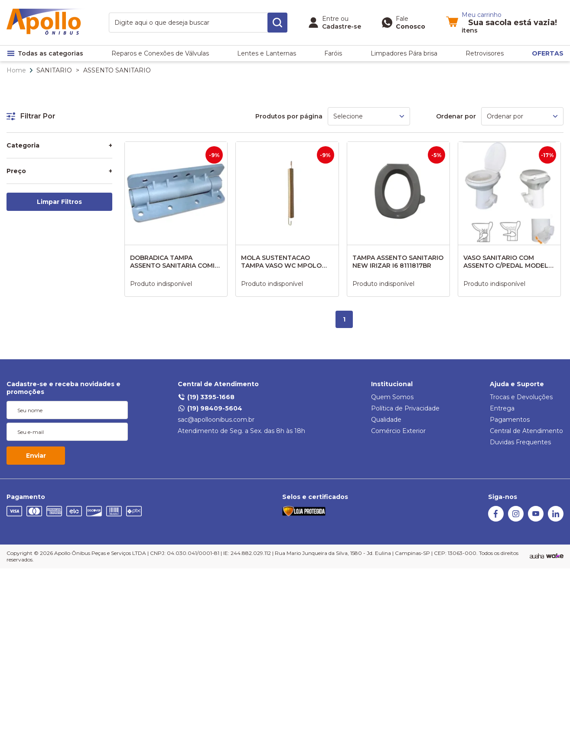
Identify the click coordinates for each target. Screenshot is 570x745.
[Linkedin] (555, 519)
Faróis (333, 53)
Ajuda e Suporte (517, 384)
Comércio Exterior (398, 431)
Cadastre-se (341, 26)
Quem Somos (392, 397)
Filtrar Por (31, 116)
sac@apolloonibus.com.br (216, 419)
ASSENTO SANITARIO (117, 70)
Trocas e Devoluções (521, 397)
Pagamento (26, 497)
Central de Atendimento (218, 384)
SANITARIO (54, 70)
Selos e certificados (315, 497)
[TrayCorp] (554, 556)
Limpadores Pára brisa (404, 53)
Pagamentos (510, 419)
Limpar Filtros (59, 202)
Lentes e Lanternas (266, 53)
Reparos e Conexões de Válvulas (160, 53)
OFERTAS (547, 53)
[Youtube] (536, 519)
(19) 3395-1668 (206, 397)
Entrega (502, 408)
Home (16, 70)
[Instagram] (516, 519)
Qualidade (386, 419)
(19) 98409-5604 (210, 408)
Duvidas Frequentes (520, 442)
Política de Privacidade (405, 408)
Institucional (392, 384)
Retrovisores (485, 53)
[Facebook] (496, 519)
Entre (330, 19)
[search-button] (277, 23)
